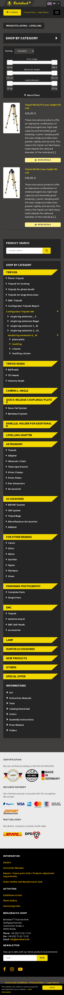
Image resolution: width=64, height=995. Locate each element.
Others (11, 667)
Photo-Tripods (14, 278)
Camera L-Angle (17, 390)
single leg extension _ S (21, 317)
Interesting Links (11, 906)
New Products (16, 658)
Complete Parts (15, 592)
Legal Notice (43, 12)
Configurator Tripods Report (22, 306)
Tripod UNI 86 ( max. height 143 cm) (41, 171)
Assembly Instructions (20, 720)
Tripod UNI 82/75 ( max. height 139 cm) (43, 106)
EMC (9, 607)
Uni (9, 693)
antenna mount (15, 619)
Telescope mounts (16, 467)
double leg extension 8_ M (33, 335)
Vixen (9, 576)
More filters (32, 95)
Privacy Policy (30, 12)
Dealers (7, 862)
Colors (11, 714)
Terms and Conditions (16, 983)
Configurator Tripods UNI (32, 312)
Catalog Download (18, 709)
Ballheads (12, 370)
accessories (13, 630)
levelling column (20, 354)
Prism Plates (13, 478)
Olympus (11, 571)
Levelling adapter (19, 435)
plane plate (16, 340)
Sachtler (11, 560)
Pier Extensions (15, 484)
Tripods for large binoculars (22, 295)
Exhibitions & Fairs (12, 895)
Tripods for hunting (17, 284)
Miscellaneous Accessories (21, 522)
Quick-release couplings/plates (29, 401)
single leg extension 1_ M (22, 326)
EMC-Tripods (13, 301)
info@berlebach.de (20, 939)
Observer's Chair (15, 461)
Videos (11, 731)
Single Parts (13, 598)
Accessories (13, 489)
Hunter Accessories (20, 649)
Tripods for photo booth (19, 290)
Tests (10, 704)
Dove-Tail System (16, 408)
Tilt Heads (12, 375)
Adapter (11, 456)
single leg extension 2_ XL (23, 331)
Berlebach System (16, 414)
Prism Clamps (14, 473)
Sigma (10, 565)
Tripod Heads (15, 363)
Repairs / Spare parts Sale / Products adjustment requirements (28, 875)
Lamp (9, 640)
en (51, 3)
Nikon (10, 554)
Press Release (15, 725)
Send (42, 958)
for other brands (19, 537)
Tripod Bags (13, 516)
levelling (15, 344)
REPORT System (15, 505)
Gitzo (9, 549)
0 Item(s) (12, 12)
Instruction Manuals (18, 698)
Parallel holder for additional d (29, 424)
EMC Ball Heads (15, 625)
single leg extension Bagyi (23, 321)
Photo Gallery (10, 901)
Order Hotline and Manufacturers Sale (22, 882)
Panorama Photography (23, 586)
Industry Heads (14, 381)
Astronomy (14, 444)
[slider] (10, 62)
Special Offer (15, 676)
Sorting (8, 51)
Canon (10, 543)
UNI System (12, 511)
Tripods (11, 272)
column (14, 349)
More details (43, 160)
